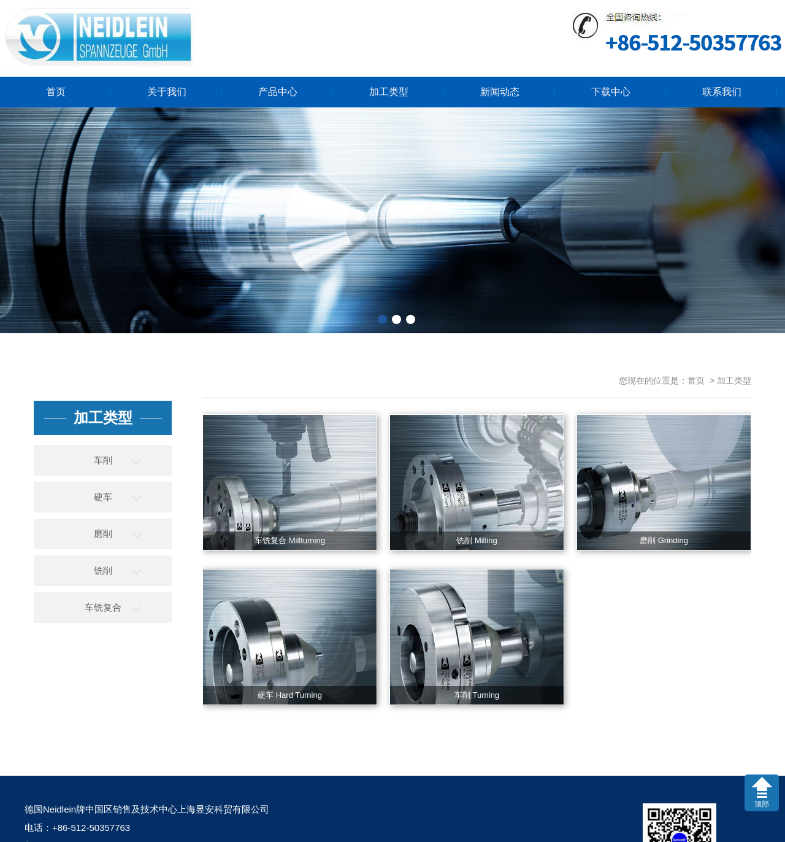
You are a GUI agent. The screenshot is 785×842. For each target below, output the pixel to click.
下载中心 (610, 92)
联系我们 (721, 92)
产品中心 (277, 92)
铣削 (103, 570)
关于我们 (166, 92)
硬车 (103, 497)
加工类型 (388, 92)
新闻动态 (499, 92)
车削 (103, 460)
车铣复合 (103, 607)
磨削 (103, 533)
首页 (56, 92)
